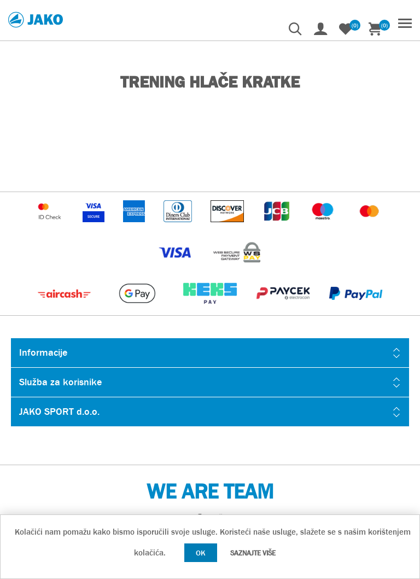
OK (201, 553)
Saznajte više (253, 553)
